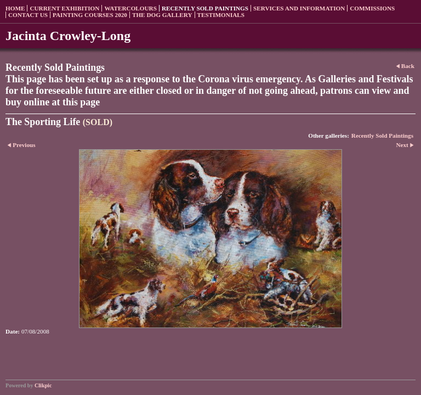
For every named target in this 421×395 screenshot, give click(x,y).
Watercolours (130, 8)
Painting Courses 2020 (90, 15)
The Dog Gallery (162, 15)
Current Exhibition (64, 8)
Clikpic (43, 385)
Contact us (28, 15)
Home (15, 8)
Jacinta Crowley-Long (67, 36)
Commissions (372, 8)
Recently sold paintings (205, 8)
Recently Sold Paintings (382, 135)
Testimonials (220, 15)
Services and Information (299, 8)
